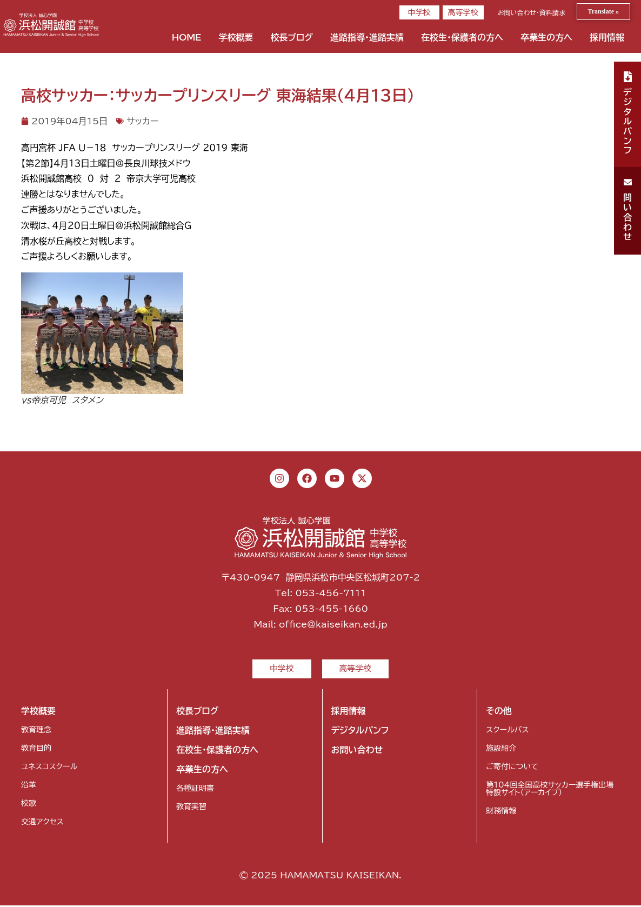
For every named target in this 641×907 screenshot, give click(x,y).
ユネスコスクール (49, 768)
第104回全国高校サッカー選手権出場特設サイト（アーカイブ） (549, 790)
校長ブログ (291, 37)
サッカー (142, 121)
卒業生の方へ (546, 37)
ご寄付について (512, 768)
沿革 (28, 786)
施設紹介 (501, 749)
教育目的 (36, 749)
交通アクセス (42, 823)
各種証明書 (195, 789)
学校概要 (235, 37)
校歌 (28, 805)
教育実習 (191, 808)
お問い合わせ (357, 751)
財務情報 (501, 812)
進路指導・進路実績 (367, 37)
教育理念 (36, 731)
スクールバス (507, 731)
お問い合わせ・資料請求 (531, 12)
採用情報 (607, 37)
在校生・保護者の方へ (462, 37)
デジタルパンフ (360, 732)
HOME (187, 37)
